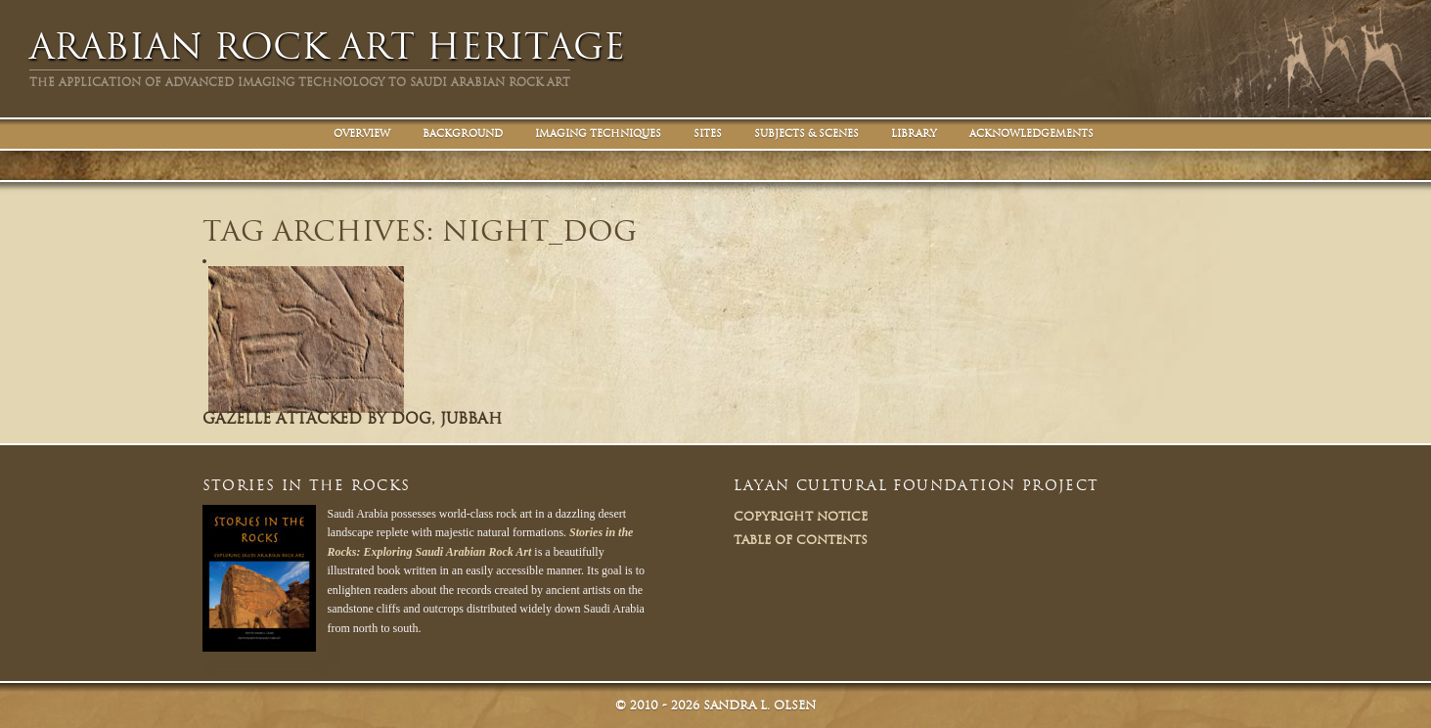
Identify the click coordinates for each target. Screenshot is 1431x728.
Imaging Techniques (598, 133)
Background (463, 133)
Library (914, 133)
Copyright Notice (801, 516)
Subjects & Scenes (806, 133)
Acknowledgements (1031, 133)
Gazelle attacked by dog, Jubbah (352, 419)
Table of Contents (801, 539)
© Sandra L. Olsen (715, 705)
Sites (707, 133)
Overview (362, 133)
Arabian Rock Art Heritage (327, 46)
